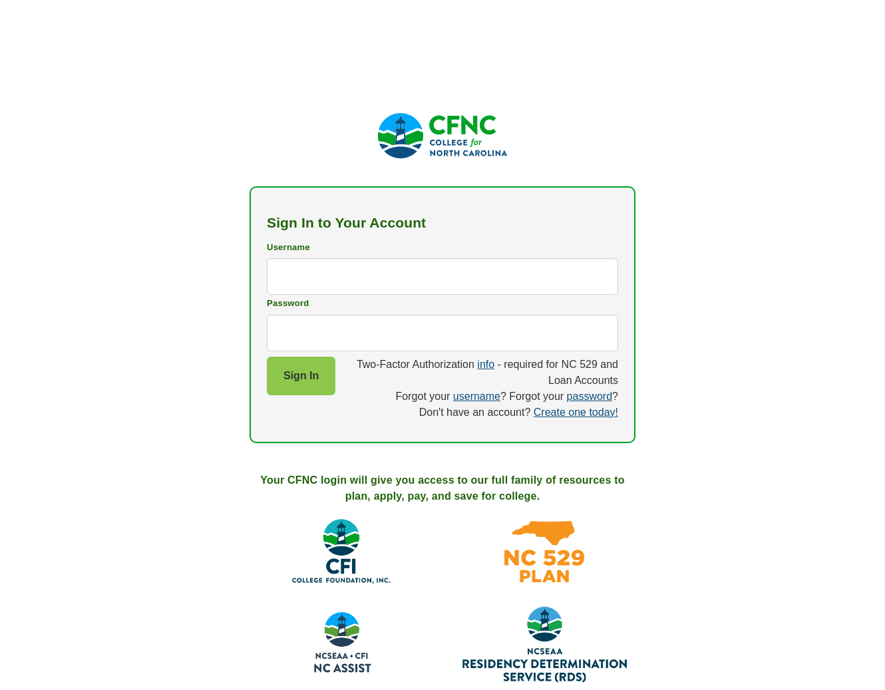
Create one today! (576, 412)
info (485, 364)
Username (288, 247)
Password (288, 303)
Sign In (301, 375)
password (589, 396)
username (476, 396)
